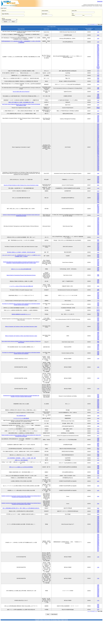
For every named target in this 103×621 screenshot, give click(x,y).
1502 (98, 181)
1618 (98, 191)
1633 (98, 540)
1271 (98, 201)
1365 (98, 314)
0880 (98, 150)
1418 (98, 60)
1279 (98, 74)
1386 (98, 460)
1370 (98, 96)
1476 (98, 428)
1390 (98, 168)
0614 (98, 138)
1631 (98, 534)
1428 (98, 467)
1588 (98, 275)
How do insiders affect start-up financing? (21, 91)
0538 (98, 197)
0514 (98, 131)
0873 (98, 312)
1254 (98, 164)
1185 (98, 446)
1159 (98, 342)
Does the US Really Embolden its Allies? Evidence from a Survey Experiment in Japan (21, 185)
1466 (98, 439)
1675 (98, 547)
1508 (98, 64)
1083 (98, 91)
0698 (98, 198)
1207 (98, 458)
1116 (98, 157)
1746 (98, 100)
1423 (98, 110)
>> (96, 24)
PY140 (98, 66)
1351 (98, 212)
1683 (98, 543)
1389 (98, 466)
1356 (98, 102)
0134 (98, 54)
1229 (98, 210)
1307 (98, 165)
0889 (98, 151)
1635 (98, 539)
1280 (98, 224)
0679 (98, 444)
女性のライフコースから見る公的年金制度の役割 (21, 269)
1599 (98, 88)
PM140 (98, 67)
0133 (98, 52)
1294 (98, 211)
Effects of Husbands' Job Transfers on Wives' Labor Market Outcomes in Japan (21, 326)
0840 (98, 204)
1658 (98, 535)
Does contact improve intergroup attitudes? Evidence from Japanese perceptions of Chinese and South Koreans (21, 342)
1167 (98, 158)
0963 (98, 152)
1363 (98, 38)
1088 (98, 115)
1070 (98, 200)
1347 (98, 104)
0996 (98, 153)
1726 (98, 188)
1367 (98, 315)
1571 (98, 84)
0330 (98, 124)
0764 (98, 50)
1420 (98, 62)
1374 (98, 57)
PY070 (98, 309)
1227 (98, 117)
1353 (98, 178)
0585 (98, 136)
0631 (98, 420)
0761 (98, 47)
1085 (98, 156)
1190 (98, 159)
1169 (98, 209)
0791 (98, 145)
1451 (98, 477)
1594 (98, 65)
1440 (98, 230)
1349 (98, 80)
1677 (98, 546)
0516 (98, 133)
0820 (98, 146)
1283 (98, 176)
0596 (98, 137)
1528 (98, 426)
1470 (98, 346)
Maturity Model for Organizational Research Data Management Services (21, 275)
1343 (98, 303)
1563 (98, 496)
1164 (98, 116)
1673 (98, 548)
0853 (98, 199)
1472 (98, 348)
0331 (98, 125)
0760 (98, 254)
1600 (98, 70)
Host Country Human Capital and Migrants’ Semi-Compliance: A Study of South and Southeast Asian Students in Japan (21, 105)
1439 (98, 229)
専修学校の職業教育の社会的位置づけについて (21, 314)
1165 (98, 219)
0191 (98, 44)
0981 (98, 185)
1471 (98, 347)
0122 (98, 194)
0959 (98, 206)
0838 (98, 341)
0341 (98, 128)
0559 (98, 135)
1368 (98, 511)
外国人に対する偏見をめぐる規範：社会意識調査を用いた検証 (21, 102)
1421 (98, 63)
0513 (98, 130)
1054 (98, 154)
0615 (98, 139)
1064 (98, 313)
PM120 (98, 107)
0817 (98, 51)
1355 (98, 167)
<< (88, 24)
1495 (98, 305)
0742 (98, 142)
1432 (98, 169)
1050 (98, 113)
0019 (98, 193)
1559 (98, 418)
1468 (98, 344)
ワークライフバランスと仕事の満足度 (21, 418)
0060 (98, 35)
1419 (98, 61)
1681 (98, 544)
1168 (98, 208)
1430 (98, 228)
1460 (98, 468)
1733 (98, 68)
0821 (98, 147)
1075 (98, 56)
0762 (98, 48)
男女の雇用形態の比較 (21, 415)
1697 (98, 551)
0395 (98, 443)
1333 (98, 302)
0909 (98, 239)
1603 (98, 286)
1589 (98, 202)
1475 (98, 170)
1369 (98, 95)
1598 (98, 32)
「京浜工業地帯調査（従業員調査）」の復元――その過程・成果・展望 (21, 458)
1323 (98, 177)
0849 (98, 148)
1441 (98, 231)
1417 (98, 59)
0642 (98, 451)
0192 (98, 195)
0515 (98, 132)
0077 (98, 435)
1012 (98, 237)
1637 (98, 538)
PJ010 (98, 97)
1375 (98, 58)
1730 (98, 76)
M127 (98, 307)
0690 (98, 508)
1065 (98, 207)
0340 (98, 196)
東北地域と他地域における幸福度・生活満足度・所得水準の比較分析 (21, 252)
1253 (98, 163)
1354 (98, 81)
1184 (98, 300)
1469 (98, 345)
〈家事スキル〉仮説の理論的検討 (21, 460)
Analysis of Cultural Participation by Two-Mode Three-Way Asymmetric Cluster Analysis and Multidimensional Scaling (21, 215)
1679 (98, 545)
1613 (98, 441)
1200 (98, 160)
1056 (98, 452)
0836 (98, 514)
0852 (98, 149)
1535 (98, 609)
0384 (98, 129)
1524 (98, 530)
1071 (98, 155)
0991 (98, 431)
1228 (98, 221)
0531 (98, 134)
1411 (98, 180)
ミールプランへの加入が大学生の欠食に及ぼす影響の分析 (21, 286)
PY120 (98, 108)
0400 (98, 45)
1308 (98, 166)
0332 (98, 127)
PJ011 (98, 98)
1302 (98, 241)
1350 (98, 226)
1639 (98, 537)
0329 (98, 123)
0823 (98, 445)
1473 (98, 349)
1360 (98, 465)
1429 (98, 120)
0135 (98, 55)
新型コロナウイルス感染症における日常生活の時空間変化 (21, 467)
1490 (98, 304)
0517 (98, 46)
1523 (98, 122)
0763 (98, 49)
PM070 (98, 310)
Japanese (99, 1)
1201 (98, 162)
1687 (98, 541)
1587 (98, 274)
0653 (98, 140)
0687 (98, 141)
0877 (98, 205)
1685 (98, 542)
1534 (98, 412)
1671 (98, 550)
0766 (98, 144)
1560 (98, 182)
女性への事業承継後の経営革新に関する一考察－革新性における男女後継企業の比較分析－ (21, 508)
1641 (98, 536)
